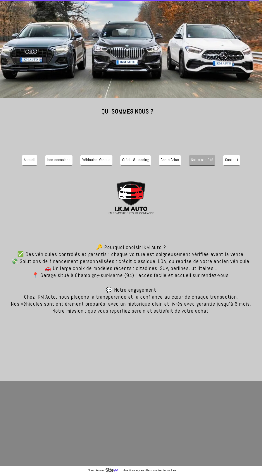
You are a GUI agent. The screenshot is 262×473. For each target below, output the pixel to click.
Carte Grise (170, 159)
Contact (231, 159)
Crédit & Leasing (135, 159)
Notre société (202, 159)
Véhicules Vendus (96, 159)
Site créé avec (105, 470)
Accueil (29, 159)
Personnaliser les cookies (161, 470)
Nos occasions (59, 159)
